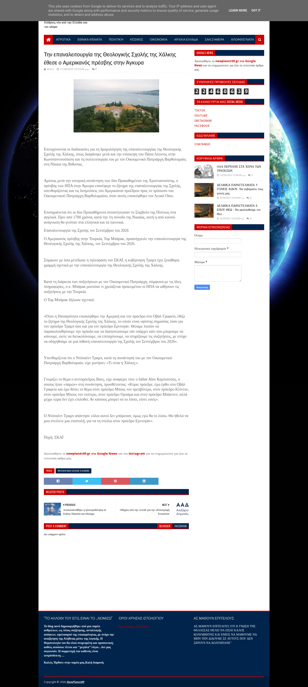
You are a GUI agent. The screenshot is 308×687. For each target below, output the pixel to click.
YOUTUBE (200, 115)
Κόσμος (136, 39)
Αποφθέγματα (242, 39)
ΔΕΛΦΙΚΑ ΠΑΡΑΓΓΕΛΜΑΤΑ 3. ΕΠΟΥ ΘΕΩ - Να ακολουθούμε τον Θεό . (239, 210)
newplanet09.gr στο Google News (92, 454)
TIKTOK (199, 110)
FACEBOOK (202, 125)
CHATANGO (202, 144)
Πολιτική (116, 39)
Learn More (238, 10)
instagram (137, 454)
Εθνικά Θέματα (89, 39)
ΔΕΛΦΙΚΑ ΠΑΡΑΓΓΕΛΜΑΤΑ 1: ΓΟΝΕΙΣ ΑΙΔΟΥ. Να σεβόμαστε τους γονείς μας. (240, 189)
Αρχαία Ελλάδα (186, 39)
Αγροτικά (63, 39)
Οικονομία (158, 39)
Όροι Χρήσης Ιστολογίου (134, 626)
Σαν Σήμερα (214, 39)
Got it (256, 10)
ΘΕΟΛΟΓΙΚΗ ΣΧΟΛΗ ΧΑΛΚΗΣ (73, 471)
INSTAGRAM (203, 120)
